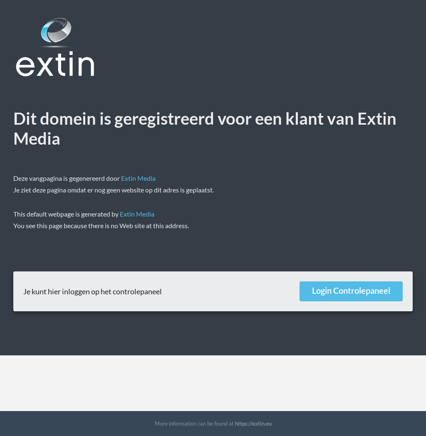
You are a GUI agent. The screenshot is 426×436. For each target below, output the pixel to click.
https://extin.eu (253, 423)
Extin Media (138, 178)
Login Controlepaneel (351, 291)
